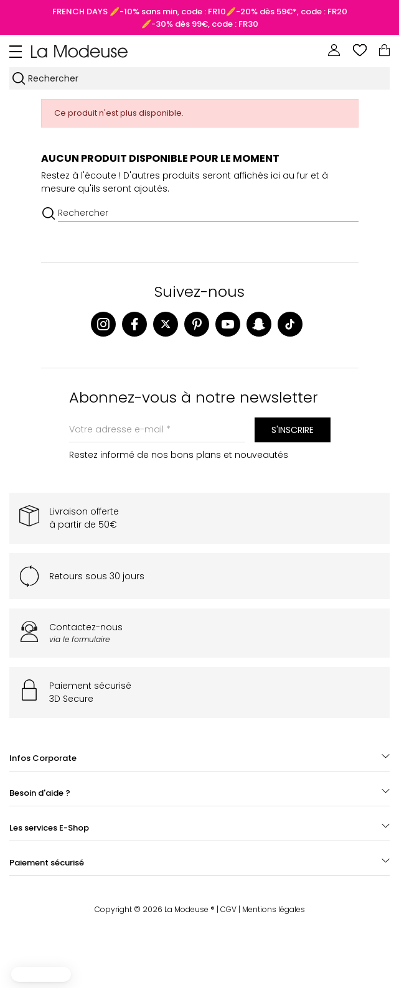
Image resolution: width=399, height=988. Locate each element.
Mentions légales (273, 909)
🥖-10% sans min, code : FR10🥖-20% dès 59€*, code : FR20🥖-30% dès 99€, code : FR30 (227, 18)
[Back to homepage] (79, 50)
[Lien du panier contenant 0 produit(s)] (384, 50)
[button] (41, 974)
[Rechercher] (208, 78)
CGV (228, 909)
